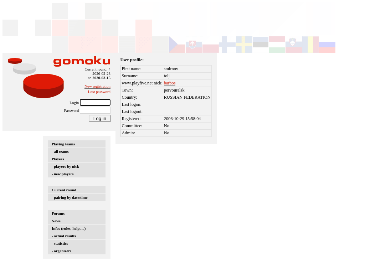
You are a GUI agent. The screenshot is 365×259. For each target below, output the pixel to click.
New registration (97, 86)
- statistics (60, 243)
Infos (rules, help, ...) (69, 228)
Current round (64, 190)
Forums (58, 213)
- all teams (60, 151)
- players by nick (65, 166)
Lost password (99, 91)
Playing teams (63, 144)
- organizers (61, 251)
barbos (170, 83)
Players (58, 159)
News (56, 221)
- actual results (64, 236)
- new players (63, 174)
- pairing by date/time (70, 197)
